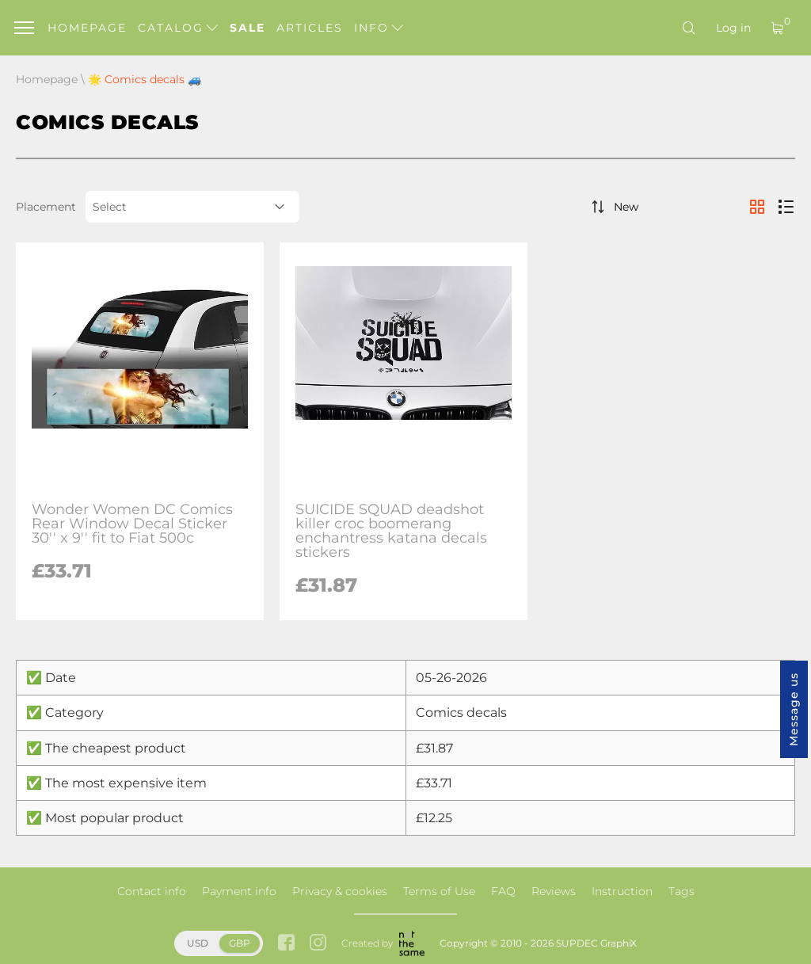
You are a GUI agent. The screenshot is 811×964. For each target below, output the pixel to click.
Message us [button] (793, 709)
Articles (309, 28)
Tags (681, 891)
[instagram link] (318, 944)
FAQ (503, 891)
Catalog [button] (178, 28)
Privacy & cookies (339, 891)
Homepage (87, 28)
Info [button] (378, 28)
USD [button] (197, 943)
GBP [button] (239, 943)
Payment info (239, 891)
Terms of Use (439, 891)
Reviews (553, 891)
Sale (247, 28)
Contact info (151, 891)
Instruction (622, 891)
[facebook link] (286, 944)
